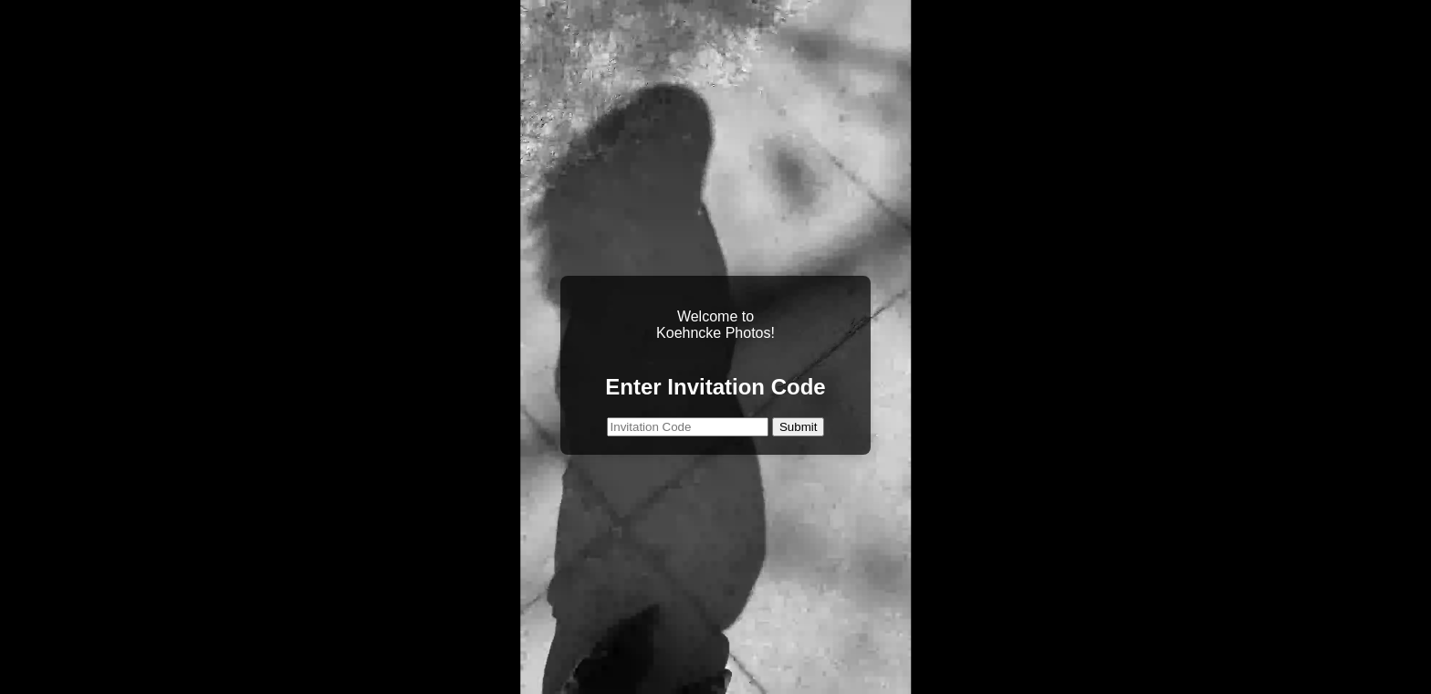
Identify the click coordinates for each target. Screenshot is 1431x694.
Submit (798, 427)
